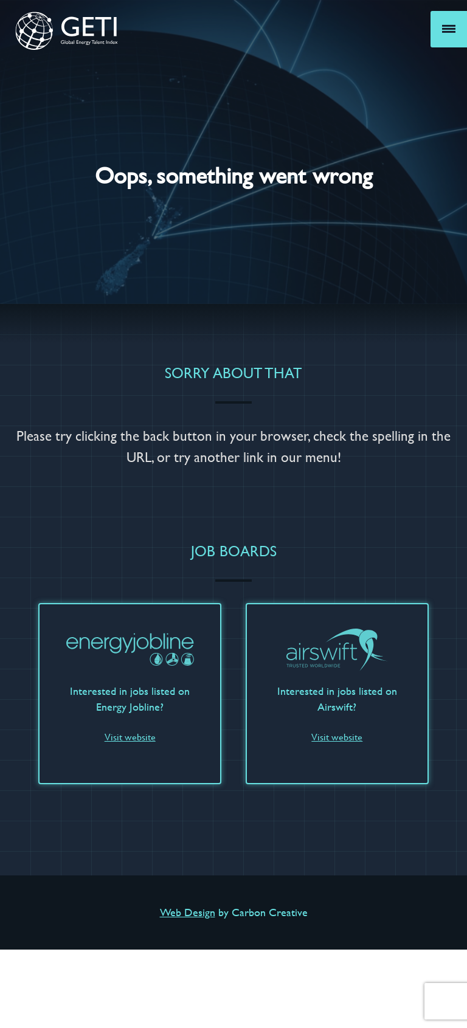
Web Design (187, 912)
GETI (66, 30)
